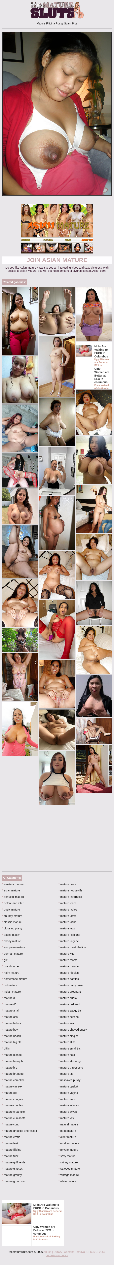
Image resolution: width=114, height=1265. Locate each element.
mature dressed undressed (19, 1130)
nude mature (67, 1130)
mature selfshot (68, 1016)
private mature (68, 1149)
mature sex (66, 1023)
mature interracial (70, 896)
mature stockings (69, 1061)
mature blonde (12, 1054)
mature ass (10, 1016)
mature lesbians (69, 934)
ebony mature (11, 941)
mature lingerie (68, 941)
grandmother (11, 966)
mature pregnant (69, 991)
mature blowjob (12, 1061)
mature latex (67, 915)
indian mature (11, 991)
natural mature (68, 1124)
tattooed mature (69, 1168)
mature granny (12, 1175)
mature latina (67, 922)
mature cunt (10, 1124)
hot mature (9, 985)
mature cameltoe (13, 1080)
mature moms (67, 960)
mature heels (67, 884)
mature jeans (67, 903)
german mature (12, 953)
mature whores (68, 1105)
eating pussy (10, 934)
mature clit (9, 1092)
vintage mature (68, 1175)
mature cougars (12, 1099)
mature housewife (70, 890)
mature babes (11, 1023)
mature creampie (13, 1111)
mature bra (9, 1067)
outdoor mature (68, 1143)
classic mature (12, 922)
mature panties (68, 979)
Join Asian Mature (57, 260)
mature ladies (67, 909)
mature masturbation (72, 947)
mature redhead (69, 1004)
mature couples (12, 1105)
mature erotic (11, 1137)
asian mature (11, 890)
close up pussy (12, 928)
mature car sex (12, 1086)
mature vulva (67, 1099)
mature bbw (10, 1029)
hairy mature (10, 972)
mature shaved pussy (72, 1029)
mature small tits (69, 1048)
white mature (67, 1181)
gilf (4, 960)
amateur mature (12, 884)
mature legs (66, 928)
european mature (13, 947)
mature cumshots (13, 1118)
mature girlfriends (13, 1162)
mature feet (10, 1143)
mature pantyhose (70, 985)
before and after (12, 903)
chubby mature (12, 915)
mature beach (11, 1036)
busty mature (11, 909)
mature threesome (70, 1067)
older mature (67, 1137)
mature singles (68, 1036)
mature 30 (9, 998)
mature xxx (66, 1118)
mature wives (67, 1111)
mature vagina (68, 1092)
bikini (6, 1048)
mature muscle (68, 966)
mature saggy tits (70, 1010)
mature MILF (67, 953)
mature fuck (10, 1156)
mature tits (65, 1073)
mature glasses (12, 1168)
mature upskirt (68, 1086)
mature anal (10, 1010)
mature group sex (13, 1181)
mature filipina (11, 1149)
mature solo (66, 1054)
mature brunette (12, 1073)
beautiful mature (13, 896)
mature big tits (11, 1042)
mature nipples (68, 972)
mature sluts (67, 1042)
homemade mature (14, 979)
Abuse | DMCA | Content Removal (64, 1251)
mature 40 (9, 1004)
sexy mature (67, 1156)
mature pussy (67, 998)
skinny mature (68, 1162)
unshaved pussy (69, 1080)
